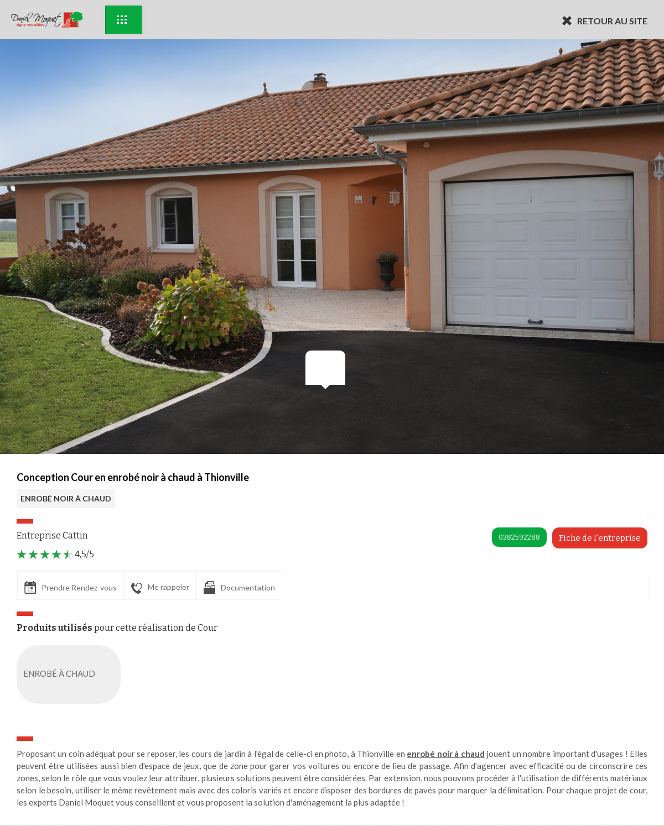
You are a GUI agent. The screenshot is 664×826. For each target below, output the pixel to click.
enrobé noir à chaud (445, 754)
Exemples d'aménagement (122, 19)
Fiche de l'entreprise (600, 538)
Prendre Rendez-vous (70, 587)
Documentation (239, 587)
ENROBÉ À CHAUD (70, 674)
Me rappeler (160, 587)
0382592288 (519, 537)
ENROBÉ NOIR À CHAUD (65, 498)
